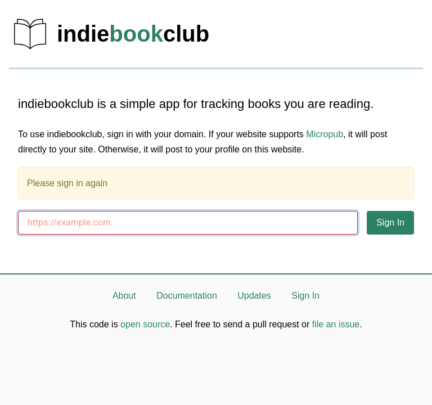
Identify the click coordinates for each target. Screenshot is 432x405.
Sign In (305, 295)
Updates (254, 295)
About (124, 295)
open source (145, 324)
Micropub (324, 134)
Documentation (186, 295)
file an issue (336, 324)
